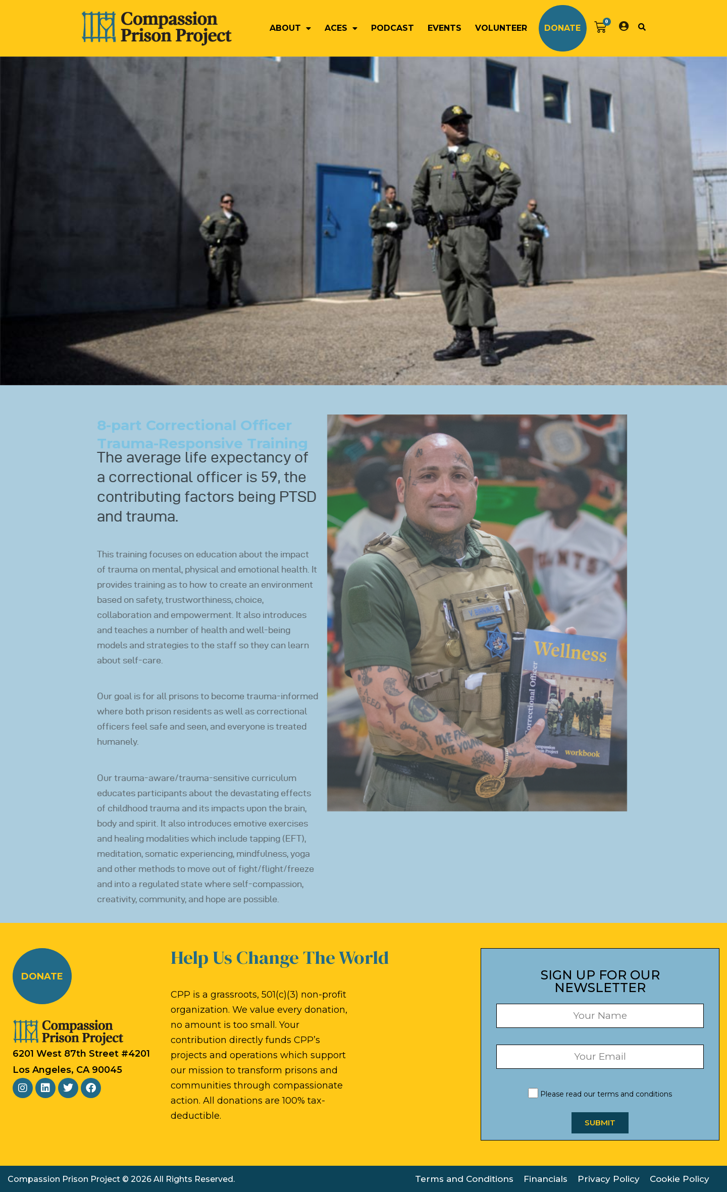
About (290, 28)
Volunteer (501, 28)
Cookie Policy (679, 1179)
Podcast (392, 28)
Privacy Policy (609, 1179)
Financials (545, 1179)
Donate (562, 28)
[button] (641, 26)
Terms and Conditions (464, 1179)
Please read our (600, 1094)
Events (444, 28)
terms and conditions (634, 1094)
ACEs (341, 28)
